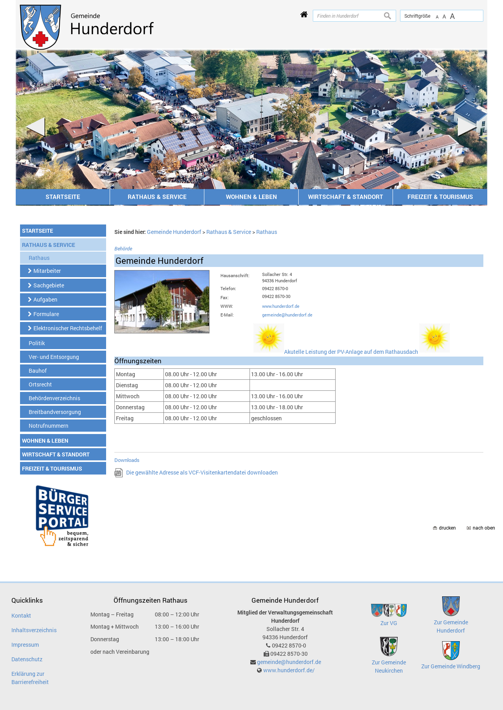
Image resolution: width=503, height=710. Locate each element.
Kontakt (21, 615)
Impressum (25, 644)
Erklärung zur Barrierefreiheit (30, 678)
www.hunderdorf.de (280, 306)
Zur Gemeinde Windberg (450, 666)
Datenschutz (26, 659)
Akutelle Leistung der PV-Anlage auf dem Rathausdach (367, 351)
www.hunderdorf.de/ (289, 670)
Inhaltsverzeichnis (34, 630)
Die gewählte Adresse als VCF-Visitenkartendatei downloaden (202, 472)
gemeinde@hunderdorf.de (287, 315)
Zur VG (388, 623)
